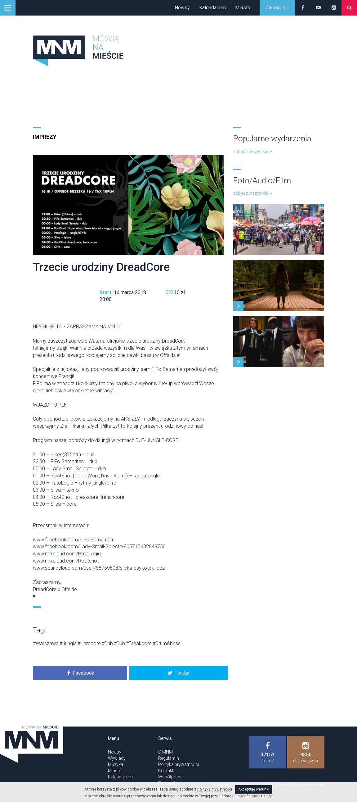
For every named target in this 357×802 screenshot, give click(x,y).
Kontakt (165, 770)
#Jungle (68, 643)
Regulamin (168, 758)
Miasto (242, 8)
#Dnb (107, 643)
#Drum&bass (167, 643)
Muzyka (115, 764)
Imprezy (44, 137)
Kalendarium (212, 8)
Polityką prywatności (214, 789)
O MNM (165, 752)
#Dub (119, 643)
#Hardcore (89, 643)
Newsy (182, 8)
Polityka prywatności (178, 764)
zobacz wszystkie (252, 151)
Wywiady (117, 758)
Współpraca (170, 776)
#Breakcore (139, 643)
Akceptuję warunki (253, 789)
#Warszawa (46, 643)
